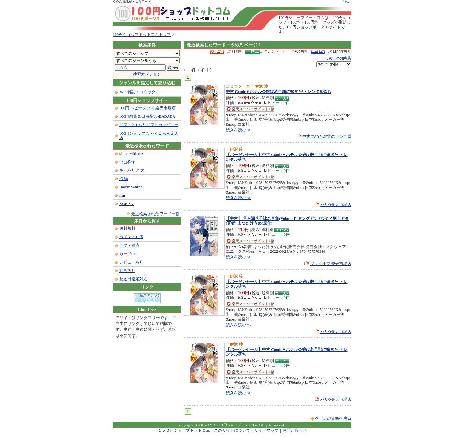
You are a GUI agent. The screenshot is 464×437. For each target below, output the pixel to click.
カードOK (128, 254)
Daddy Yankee (130, 187)
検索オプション (147, 74)
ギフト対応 (129, 245)
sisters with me (131, 153)
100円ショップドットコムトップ (142, 35)
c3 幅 (123, 179)
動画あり (127, 271)
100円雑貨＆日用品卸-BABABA (147, 116)
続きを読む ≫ (238, 130)
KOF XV (126, 204)
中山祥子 (127, 162)
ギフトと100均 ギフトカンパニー (148, 125)
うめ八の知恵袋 (338, 58)
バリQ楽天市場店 (335, 205)
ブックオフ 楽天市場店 (330, 264)
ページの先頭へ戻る (333, 418)
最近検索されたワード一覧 (155, 214)
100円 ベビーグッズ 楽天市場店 (147, 108)
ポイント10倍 (131, 237)
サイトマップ (266, 430)
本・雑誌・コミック (137, 92)
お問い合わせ (294, 430)
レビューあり (131, 262)
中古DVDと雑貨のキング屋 (326, 136)
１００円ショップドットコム (184, 430)
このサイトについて (232, 430)
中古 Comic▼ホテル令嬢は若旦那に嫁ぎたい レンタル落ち (278, 92)
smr (122, 195)
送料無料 (127, 228)
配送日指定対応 (133, 279)
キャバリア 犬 (131, 170)
